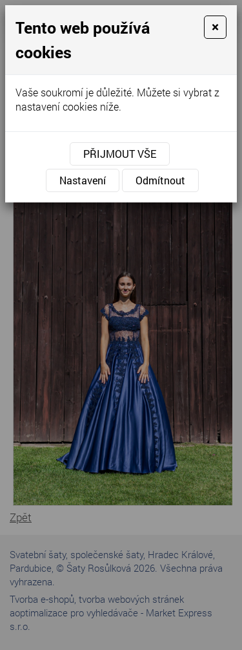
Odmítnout (160, 180)
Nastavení (82, 180)
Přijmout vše (119, 153)
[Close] (215, 27)
